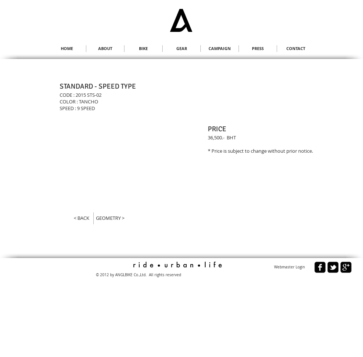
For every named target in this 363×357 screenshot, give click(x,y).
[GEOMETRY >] (113, 218)
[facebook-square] (320, 267)
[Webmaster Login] (289, 267)
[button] (97, 162)
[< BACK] (78, 218)
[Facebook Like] (55, 271)
